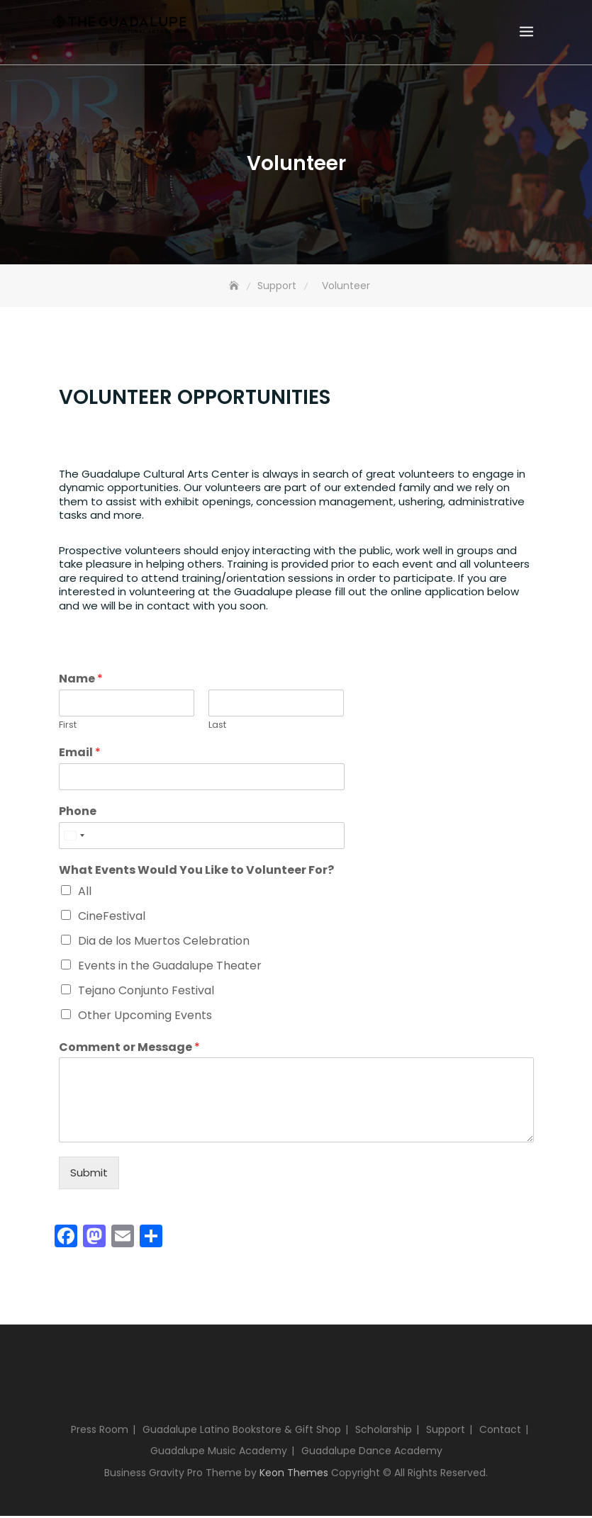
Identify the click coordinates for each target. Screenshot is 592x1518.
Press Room (99, 1431)
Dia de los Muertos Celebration (164, 942)
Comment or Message (129, 1049)
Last (217, 727)
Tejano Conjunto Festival (146, 992)
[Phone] (201, 836)
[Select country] (74, 836)
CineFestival (111, 917)
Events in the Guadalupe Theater (170, 967)
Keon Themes (293, 1474)
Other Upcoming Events (145, 1016)
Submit (89, 1174)
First (68, 727)
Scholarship (383, 1431)
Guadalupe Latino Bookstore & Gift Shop (242, 1431)
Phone (77, 813)
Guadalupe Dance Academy (371, 1452)
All (84, 892)
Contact (500, 1431)
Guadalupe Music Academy (218, 1452)
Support (445, 1431)
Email (80, 755)
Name (81, 681)
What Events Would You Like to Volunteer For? (196, 872)
